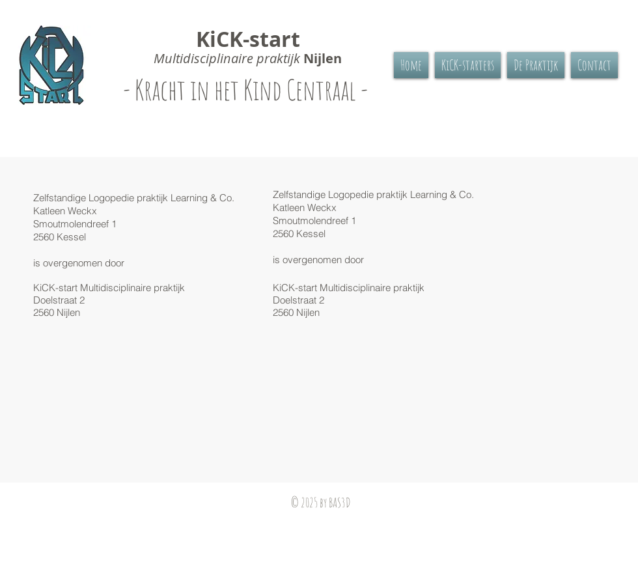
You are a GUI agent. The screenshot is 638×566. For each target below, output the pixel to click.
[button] (536, 65)
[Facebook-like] (99, 520)
